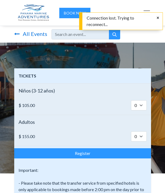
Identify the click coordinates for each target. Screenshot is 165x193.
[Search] (114, 34)
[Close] (158, 18)
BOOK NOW (75, 13)
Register (82, 153)
